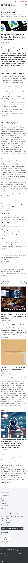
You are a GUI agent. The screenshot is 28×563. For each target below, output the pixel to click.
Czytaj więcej (4, 337)
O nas (2, 498)
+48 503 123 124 (6, 520)
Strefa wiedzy (4, 505)
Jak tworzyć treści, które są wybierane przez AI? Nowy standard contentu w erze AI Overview (14, 316)
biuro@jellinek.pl (6, 261)
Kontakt (3, 508)
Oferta (3, 500)
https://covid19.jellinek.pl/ (13, 271)
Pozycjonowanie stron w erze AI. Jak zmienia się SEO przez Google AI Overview (13, 369)
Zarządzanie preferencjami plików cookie (12, 528)
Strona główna (5, 495)
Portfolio (3, 503)
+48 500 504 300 (23, 1)
